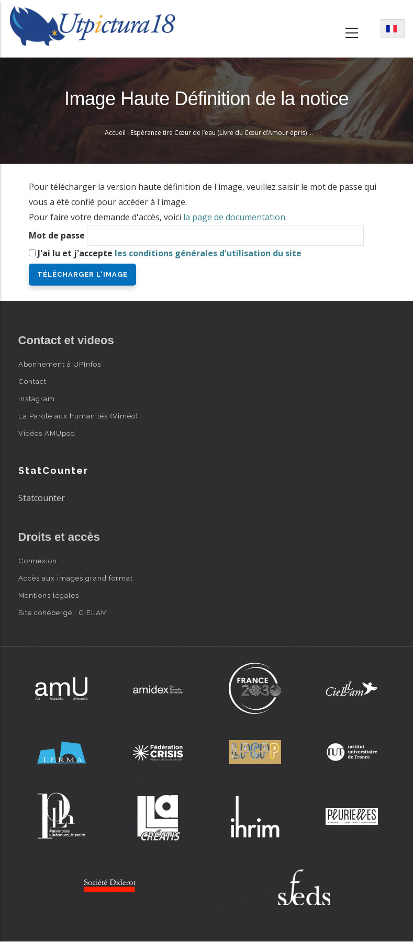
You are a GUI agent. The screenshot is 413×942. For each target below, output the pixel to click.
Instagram (36, 398)
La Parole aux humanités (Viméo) (78, 416)
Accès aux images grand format (75, 578)
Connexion (37, 561)
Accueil (115, 132)
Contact (32, 381)
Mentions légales (48, 595)
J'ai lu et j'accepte (170, 253)
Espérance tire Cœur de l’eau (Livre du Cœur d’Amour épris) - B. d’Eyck (233, 132)
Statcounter (41, 498)
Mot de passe (57, 235)
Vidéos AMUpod (46, 433)
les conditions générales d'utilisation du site (208, 253)
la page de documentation (234, 217)
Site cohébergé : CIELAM (62, 612)
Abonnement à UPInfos (59, 364)
